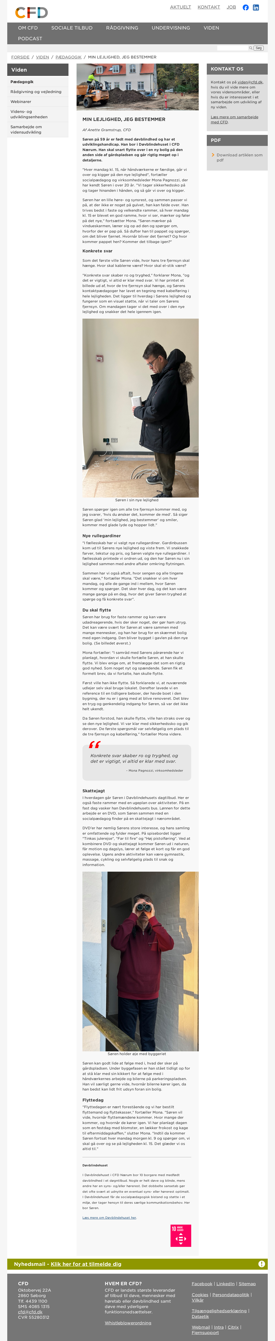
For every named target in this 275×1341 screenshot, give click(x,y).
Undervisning (171, 28)
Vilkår (198, 1300)
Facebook (202, 1283)
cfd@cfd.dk (30, 1312)
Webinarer (20, 102)
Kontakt (209, 7)
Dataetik (200, 1316)
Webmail (201, 1327)
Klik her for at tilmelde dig (86, 1264)
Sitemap (247, 1283)
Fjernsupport (205, 1332)
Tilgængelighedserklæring (219, 1311)
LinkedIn (225, 1283)
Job (231, 7)
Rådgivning (122, 28)
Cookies (200, 1294)
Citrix (233, 1327)
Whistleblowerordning (128, 1323)
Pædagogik (69, 57)
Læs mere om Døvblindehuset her (109, 1218)
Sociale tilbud (72, 28)
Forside (20, 57)
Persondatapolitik (230, 1294)
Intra (219, 1327)
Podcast (30, 38)
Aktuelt (180, 7)
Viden (211, 28)
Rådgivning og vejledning (35, 92)
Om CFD (28, 28)
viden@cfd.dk (250, 82)
